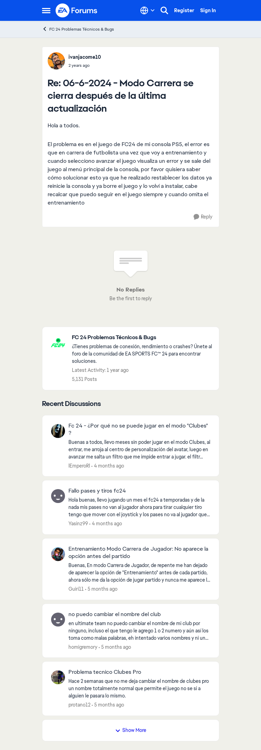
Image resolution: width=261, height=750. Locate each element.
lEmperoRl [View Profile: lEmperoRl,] (79, 465)
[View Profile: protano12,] (58, 677)
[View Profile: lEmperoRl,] (58, 431)
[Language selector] (147, 10)
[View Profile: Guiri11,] (58, 554)
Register (184, 10)
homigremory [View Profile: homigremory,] (82, 647)
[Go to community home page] (77, 10)
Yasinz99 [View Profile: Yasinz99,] (78, 523)
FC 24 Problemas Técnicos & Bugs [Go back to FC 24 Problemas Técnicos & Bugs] (78, 29)
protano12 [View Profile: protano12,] (79, 705)
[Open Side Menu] (46, 10)
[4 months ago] (107, 465)
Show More (130, 730)
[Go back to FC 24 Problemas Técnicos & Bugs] (142, 337)
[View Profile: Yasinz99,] (58, 496)
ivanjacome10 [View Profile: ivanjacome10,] (84, 57)
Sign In (208, 10)
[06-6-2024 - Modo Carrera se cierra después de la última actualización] (84, 65)
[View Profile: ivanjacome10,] (56, 61)
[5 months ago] (101, 589)
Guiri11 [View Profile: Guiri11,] (76, 589)
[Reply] (203, 217)
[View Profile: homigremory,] (58, 620)
